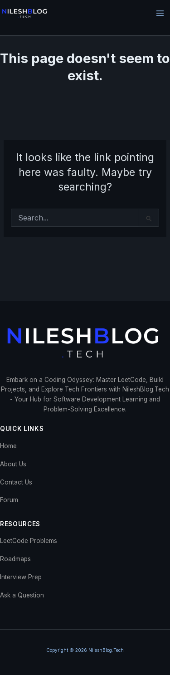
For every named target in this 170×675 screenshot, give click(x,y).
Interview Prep (21, 577)
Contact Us (16, 482)
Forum (9, 500)
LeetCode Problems (28, 540)
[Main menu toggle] (160, 13)
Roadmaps (15, 558)
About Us (13, 464)
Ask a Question (22, 595)
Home (8, 446)
